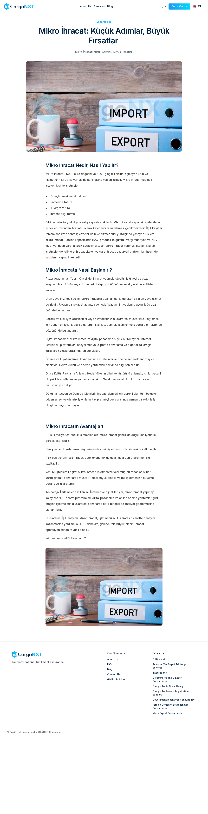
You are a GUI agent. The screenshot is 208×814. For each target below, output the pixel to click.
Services (158, 653)
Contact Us (113, 674)
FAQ (109, 664)
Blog (109, 669)
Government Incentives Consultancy (174, 699)
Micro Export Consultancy (167, 713)
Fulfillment (159, 659)
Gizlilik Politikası (116, 679)
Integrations (160, 672)
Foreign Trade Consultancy (168, 686)
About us (112, 659)
